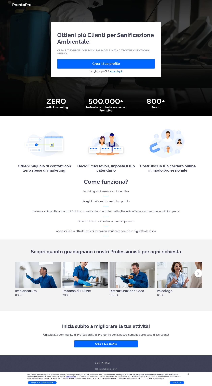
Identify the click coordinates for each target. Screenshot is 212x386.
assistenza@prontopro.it (106, 369)
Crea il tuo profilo (106, 64)
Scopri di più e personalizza (42, 382)
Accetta (177, 382)
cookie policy (71, 376)
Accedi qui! (116, 71)
